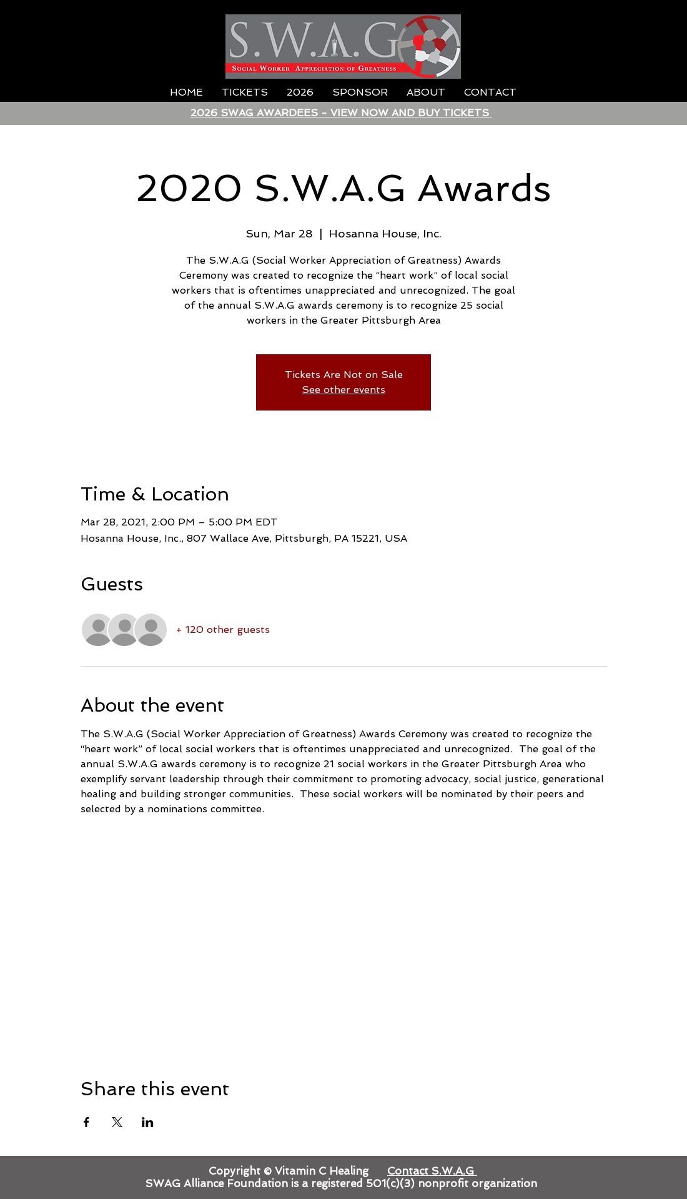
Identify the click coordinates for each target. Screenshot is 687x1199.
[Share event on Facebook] (86, 1122)
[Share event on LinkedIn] (148, 1122)
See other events (343, 390)
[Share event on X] (117, 1122)
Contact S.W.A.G (432, 1171)
